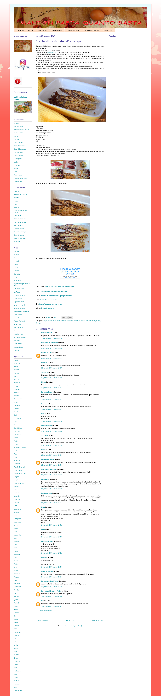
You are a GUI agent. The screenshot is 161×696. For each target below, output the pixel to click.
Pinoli (15, 567)
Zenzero (16, 655)
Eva (42, 601)
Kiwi (15, 489)
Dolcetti (16, 139)
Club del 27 (17, 267)
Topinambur (18, 632)
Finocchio (17, 464)
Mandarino (17, 509)
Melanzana (17, 522)
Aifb (15, 258)
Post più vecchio (97, 620)
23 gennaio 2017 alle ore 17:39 (51, 445)
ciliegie (16, 677)
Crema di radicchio (47, 308)
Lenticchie (17, 499)
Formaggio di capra (20, 473)
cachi (15, 668)
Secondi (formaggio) (20, 232)
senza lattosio (18, 347)
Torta (15, 172)
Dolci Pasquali (18, 142)
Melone (16, 525)
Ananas (16, 370)
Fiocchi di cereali (19, 467)
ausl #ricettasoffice (20, 337)
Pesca (16, 561)
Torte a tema (18, 175)
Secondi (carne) (19, 229)
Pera (15, 558)
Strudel (16, 168)
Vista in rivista (18, 334)
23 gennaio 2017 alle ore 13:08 (51, 348)
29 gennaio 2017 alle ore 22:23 (51, 606)
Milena (43, 382)
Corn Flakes (18, 428)
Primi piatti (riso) (19, 225)
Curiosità (17, 274)
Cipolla (16, 421)
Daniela (48, 317)
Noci (15, 545)
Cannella (17, 405)
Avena (16, 386)
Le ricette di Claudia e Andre (51, 591)
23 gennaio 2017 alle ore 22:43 (51, 465)
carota (16, 674)
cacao (16, 664)
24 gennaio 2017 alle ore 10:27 (51, 475)
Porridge (16, 590)
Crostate (16, 136)
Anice (15, 376)
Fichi (15, 457)
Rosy (43, 507)
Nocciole (70, 320)
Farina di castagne (20, 447)
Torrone (16, 635)
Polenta (16, 577)
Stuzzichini (17, 241)
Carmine (44, 362)
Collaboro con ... (57, 30)
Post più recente (43, 620)
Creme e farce (18, 133)
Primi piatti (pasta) (20, 222)
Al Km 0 (16, 261)
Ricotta (16, 606)
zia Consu (44, 435)
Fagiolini (16, 444)
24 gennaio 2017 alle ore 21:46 (51, 567)
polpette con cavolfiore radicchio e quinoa (59, 286)
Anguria (16, 373)
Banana (16, 396)
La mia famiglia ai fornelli (50, 581)
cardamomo (18, 671)
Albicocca (17, 363)
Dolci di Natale (18, 152)
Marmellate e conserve (21, 311)
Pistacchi (17, 574)
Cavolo (16, 412)
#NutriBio (17, 251)
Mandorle (17, 512)
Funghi (16, 480)
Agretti (16, 360)
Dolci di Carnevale (20, 149)
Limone (16, 502)
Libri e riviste (18, 298)
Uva (15, 642)
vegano (16, 350)
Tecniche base (18, 331)
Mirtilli (16, 528)
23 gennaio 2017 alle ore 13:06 (51, 338)
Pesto (16, 564)
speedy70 (44, 372)
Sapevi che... (42, 30)
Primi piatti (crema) (20, 219)
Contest (16, 271)
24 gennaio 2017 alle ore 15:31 (51, 503)
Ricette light (85, 320)
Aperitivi (16, 198)
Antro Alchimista (47, 571)
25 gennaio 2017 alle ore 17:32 (51, 587)
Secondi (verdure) (95, 320)
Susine (16, 629)
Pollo (15, 580)
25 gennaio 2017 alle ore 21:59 (51, 596)
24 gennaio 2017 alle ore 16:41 (51, 525)
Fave (15, 454)
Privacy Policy (108, 30)
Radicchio (77, 320)
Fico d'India (17, 460)
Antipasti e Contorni (49, 320)
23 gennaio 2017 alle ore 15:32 (51, 409)
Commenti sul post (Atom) (73, 626)
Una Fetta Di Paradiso (49, 469)
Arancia (16, 379)
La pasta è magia (19, 295)
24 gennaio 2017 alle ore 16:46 (51, 537)
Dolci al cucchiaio (19, 146)
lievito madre (18, 344)
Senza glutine (18, 327)
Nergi (15, 538)
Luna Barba (45, 479)
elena (43, 449)
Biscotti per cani (19, 126)
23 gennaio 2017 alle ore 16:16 (51, 431)
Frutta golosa (18, 159)
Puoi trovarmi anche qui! (91, 30)
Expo (15, 277)
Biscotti (16, 123)
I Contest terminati (73, 30)
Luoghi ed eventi (19, 305)
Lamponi (16, 493)
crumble (16, 681)
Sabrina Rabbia (46, 426)
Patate (16, 551)
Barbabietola (18, 399)
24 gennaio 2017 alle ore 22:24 (51, 577)
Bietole (16, 402)
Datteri (16, 438)
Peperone (17, 554)
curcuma (16, 684)
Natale (16, 201)
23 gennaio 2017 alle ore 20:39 (51, 455)
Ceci (15, 415)
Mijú (42, 414)
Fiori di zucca (18, 470)
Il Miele (16, 486)
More (15, 532)
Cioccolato (17, 418)
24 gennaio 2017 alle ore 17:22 (51, 553)
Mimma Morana (46, 352)
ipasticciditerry (46, 493)
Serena (43, 404)
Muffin (16, 162)
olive (15, 687)
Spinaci (16, 626)
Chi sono (31, 30)
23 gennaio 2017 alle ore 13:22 (51, 358)
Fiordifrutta (17, 280)
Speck (16, 622)
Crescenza (17, 434)
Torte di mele (18, 181)
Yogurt (16, 651)
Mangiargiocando (19, 308)
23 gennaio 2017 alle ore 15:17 (51, 388)
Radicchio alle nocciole (48, 300)
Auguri (16, 264)
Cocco (16, 425)
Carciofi (16, 409)
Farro (15, 451)
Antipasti (16, 191)
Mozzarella (17, 535)
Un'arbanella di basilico (49, 343)
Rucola (16, 609)
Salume (16, 613)
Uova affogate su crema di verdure (51, 304)
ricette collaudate (47, 541)
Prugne (16, 596)
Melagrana (17, 519)
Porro (15, 593)
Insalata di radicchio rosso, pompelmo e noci (56, 296)
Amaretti (16, 367)
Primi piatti (17, 216)
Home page (20, 30)
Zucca (16, 658)
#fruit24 (16, 254)
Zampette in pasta (47, 392)
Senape (38, 323)
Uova (15, 638)
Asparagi (17, 383)
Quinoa (16, 600)
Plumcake (17, 165)
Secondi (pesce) (19, 235)
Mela (15, 515)
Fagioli (16, 441)
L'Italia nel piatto (19, 289)
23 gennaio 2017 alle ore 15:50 (51, 421)
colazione (17, 340)
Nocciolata (17, 318)
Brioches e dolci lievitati (21, 130)
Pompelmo (17, 587)
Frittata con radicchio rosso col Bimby (54, 292)
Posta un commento (45, 611)
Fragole (16, 477)
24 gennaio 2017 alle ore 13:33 (51, 489)
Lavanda (16, 496)
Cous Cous (17, 431)
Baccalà (16, 392)
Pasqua (16, 207)
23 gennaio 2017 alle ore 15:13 (51, 378)
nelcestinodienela (47, 459)
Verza (16, 648)
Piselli (16, 570)
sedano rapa (18, 690)
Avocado (16, 389)
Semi (15, 616)
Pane (15, 204)
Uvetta (16, 645)
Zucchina (17, 661)
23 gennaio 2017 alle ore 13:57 (51, 368)
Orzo (15, 548)
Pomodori (17, 583)
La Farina (17, 292)
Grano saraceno (19, 483)
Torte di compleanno (20, 178)
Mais (15, 506)
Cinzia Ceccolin (46, 333)
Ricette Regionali (19, 321)
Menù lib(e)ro (18, 315)
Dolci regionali (18, 155)
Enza (43, 529)
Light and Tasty (52, 52)
